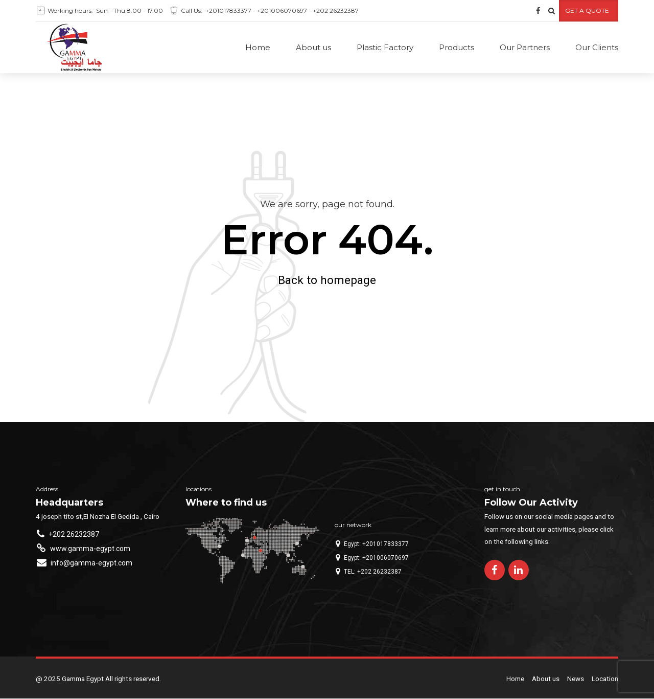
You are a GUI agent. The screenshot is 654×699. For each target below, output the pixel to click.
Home (257, 47)
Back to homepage (327, 280)
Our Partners (525, 47)
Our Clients (596, 47)
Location (605, 679)
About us (313, 47)
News (575, 679)
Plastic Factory (385, 47)
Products (456, 47)
